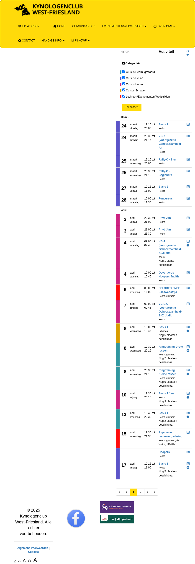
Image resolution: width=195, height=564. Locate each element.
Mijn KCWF (80, 40)
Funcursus (166, 198)
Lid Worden (28, 26)
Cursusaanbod (83, 26)
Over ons (164, 26)
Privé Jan (165, 218)
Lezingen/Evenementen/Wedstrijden (148, 96)
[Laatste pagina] (154, 492)
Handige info (53, 40)
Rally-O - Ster (167, 159)
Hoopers (164, 452)
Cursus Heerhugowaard (140, 72)
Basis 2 (163, 124)
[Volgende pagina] (147, 492)
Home (59, 26)
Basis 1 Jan (166, 393)
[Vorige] (126, 492)
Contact (26, 40)
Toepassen (132, 107)
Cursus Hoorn (134, 84)
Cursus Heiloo (134, 78)
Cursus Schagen (136, 90)
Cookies (33, 552)
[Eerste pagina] (119, 492)
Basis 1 (163, 327)
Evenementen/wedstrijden (124, 26)
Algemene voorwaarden (32, 548)
